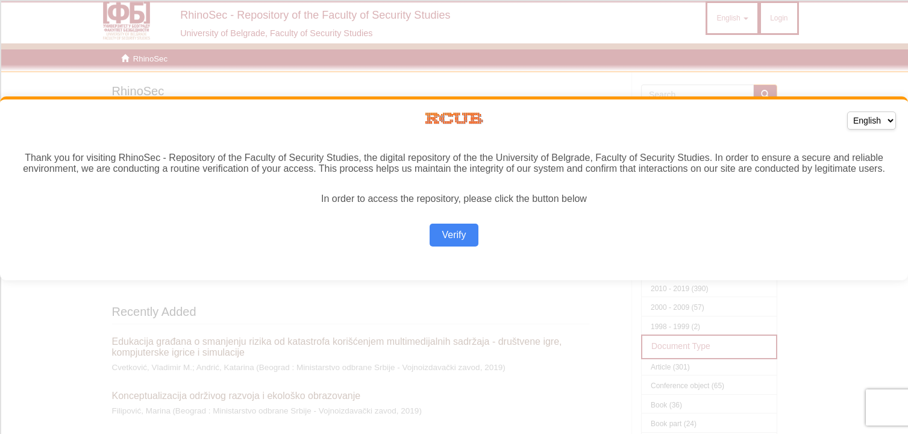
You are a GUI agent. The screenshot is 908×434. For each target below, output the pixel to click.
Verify (454, 235)
